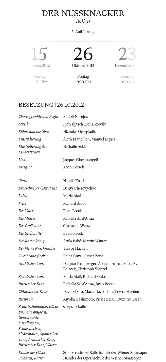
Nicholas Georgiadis (79, 132)
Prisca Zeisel (94, 256)
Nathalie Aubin (75, 147)
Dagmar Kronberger (79, 264)
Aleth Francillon (76, 139)
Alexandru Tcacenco (114, 264)
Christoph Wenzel (78, 226)
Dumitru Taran (129, 299)
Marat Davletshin (99, 292)
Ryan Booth (72, 211)
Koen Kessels (73, 167)
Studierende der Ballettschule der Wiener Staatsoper (105, 353)
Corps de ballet (75, 307)
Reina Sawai (73, 256)
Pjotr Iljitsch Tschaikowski (84, 124)
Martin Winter (95, 241)
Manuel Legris (103, 139)
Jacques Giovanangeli (80, 160)
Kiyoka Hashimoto (78, 299)
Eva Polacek (73, 233)
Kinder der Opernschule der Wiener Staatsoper (103, 358)
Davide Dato (73, 292)
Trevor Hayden (75, 248)
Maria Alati (72, 196)
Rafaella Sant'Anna (78, 218)
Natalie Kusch (74, 181)
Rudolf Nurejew (76, 117)
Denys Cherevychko (79, 188)
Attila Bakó (72, 241)
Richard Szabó (74, 203)
